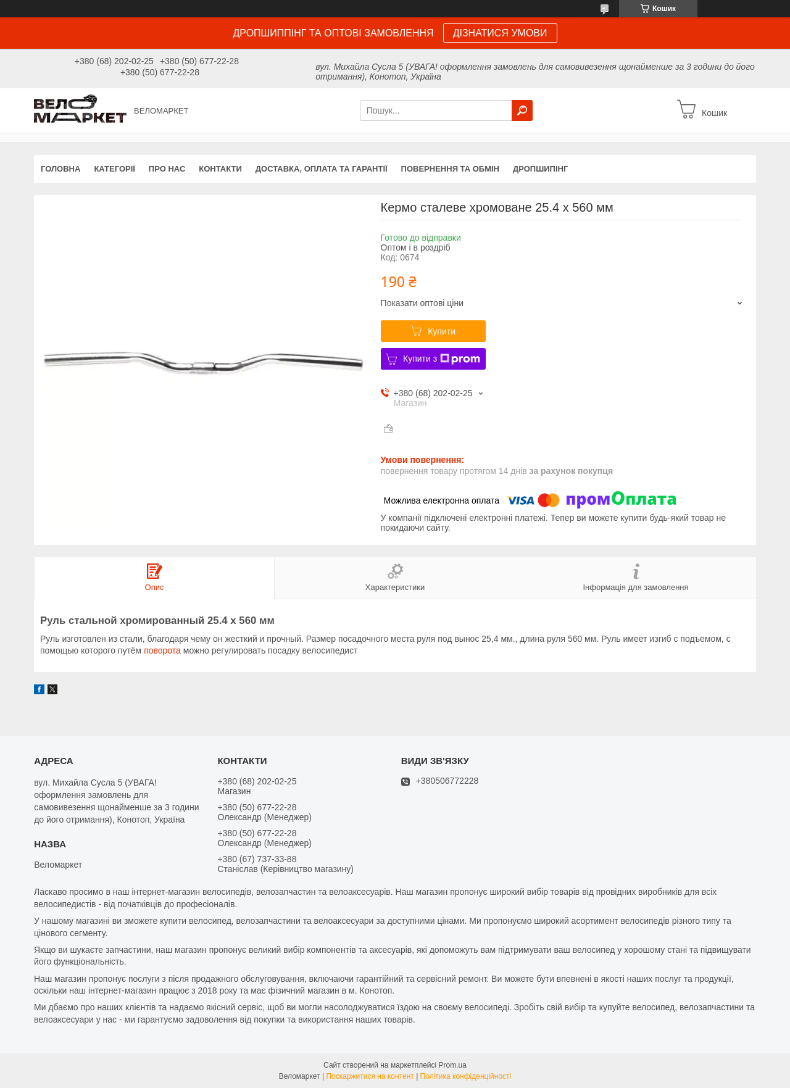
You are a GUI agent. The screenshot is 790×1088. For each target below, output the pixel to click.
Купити (441, 331)
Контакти (220, 168)
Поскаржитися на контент (370, 1076)
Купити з (441, 359)
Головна (60, 168)
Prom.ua (453, 1065)
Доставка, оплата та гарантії (322, 168)
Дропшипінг (540, 168)
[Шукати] (522, 110)
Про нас (167, 168)
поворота (162, 650)
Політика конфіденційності (466, 1076)
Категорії (114, 168)
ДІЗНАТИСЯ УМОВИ (500, 33)
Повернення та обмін (450, 168)
